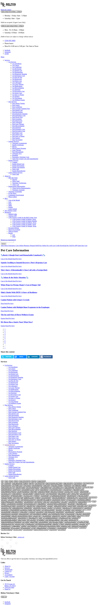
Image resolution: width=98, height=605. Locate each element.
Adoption (36, 495)
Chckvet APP (12, 216)
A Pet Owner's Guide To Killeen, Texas (24, 223)
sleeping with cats (72, 497)
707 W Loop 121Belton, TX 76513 (10, 585)
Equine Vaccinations (18, 167)
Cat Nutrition (16, 89)
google (7, 53)
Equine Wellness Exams (41, 529)
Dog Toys (78, 513)
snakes (24, 525)
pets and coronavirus (57, 491)
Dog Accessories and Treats (54, 483)
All (2, 481)
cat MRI (50, 507)
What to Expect (13, 231)
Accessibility (9, 575)
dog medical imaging (83, 515)
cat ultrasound (21, 505)
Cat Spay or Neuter (18, 95)
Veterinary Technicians (19, 183)
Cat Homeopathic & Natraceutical (56, 503)
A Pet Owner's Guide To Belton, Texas (24, 219)
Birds (37, 489)
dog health (34, 491)
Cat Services (12, 62)
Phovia (14, 146)
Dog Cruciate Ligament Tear (21, 108)
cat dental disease (51, 493)
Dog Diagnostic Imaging (19, 114)
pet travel (58, 509)
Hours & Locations (14, 229)
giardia (31, 483)
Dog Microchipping (18, 126)
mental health (76, 517)
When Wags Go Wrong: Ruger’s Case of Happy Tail (20, 285)
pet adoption (18, 501)
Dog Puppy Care (17, 133)
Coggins (14, 162)
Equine (10, 207)
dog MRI (55, 523)
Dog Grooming (17, 119)
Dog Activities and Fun (8, 487)
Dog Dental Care (17, 110)
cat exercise (36, 515)
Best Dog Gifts (33, 517)
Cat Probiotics (67, 489)
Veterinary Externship (15, 191)
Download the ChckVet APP (69, 245)
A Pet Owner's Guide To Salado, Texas (24, 224)
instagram (8, 52)
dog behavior (92, 497)
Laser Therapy (16, 150)
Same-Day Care (82, 245)
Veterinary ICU (17, 153)
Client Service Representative (21, 188)
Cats (9, 202)
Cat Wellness (72, 501)
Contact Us (8, 571)
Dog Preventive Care (18, 131)
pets (88, 523)
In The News (12, 193)
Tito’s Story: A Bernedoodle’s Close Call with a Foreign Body (24, 270)
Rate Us (4, 597)
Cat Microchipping (18, 88)
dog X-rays (64, 519)
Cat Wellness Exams (18, 100)
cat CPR (4, 499)
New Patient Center (11, 210)
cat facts (63, 515)
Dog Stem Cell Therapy (55, 521)
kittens (61, 523)
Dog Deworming (17, 112)
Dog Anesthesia (23, 513)
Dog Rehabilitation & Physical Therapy (21, 509)
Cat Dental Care (17, 70)
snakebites (83, 527)
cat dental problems (23, 491)
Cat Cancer (15, 65)
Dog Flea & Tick (17, 117)
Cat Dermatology (17, 72)
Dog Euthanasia (6, 485)
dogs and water (68, 483)
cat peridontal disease (58, 499)
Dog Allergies (71, 515)
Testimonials (8, 569)
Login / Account (10, 576)
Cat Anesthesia (16, 63)
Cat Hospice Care (58, 487)
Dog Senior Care (17, 134)
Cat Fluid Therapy (28, 493)
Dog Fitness (15, 511)
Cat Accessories (76, 509)
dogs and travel (25, 527)
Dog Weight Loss (81, 503)
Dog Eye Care (30, 523)
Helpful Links (12, 214)
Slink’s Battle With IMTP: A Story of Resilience (19, 292)
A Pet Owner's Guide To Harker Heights (24, 221)
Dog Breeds (53, 529)
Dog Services (12, 101)
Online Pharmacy (24, 245)
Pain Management (17, 152)
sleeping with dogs (16, 495)
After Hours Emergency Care (10, 245)
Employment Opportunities (16, 186)
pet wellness (59, 511)
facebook (7, 50)
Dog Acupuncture (17, 507)
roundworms (16, 489)
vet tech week (18, 529)
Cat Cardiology (17, 67)
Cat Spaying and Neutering (57, 495)
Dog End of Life (65, 525)
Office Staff (15, 181)
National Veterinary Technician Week (49, 525)
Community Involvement (16, 195)
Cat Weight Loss (17, 485)
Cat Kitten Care (17, 81)
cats (18, 499)
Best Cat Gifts (31, 519)
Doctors (14, 179)
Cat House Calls (6, 507)
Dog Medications (6, 489)
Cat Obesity (66, 509)
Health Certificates (18, 145)
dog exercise (21, 519)
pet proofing (86, 513)
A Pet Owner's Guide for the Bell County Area (22, 217)
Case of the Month (14, 200)
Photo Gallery (12, 197)
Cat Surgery (16, 96)
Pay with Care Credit (53, 245)
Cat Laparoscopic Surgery (9, 519)
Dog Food (46, 485)
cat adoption (92, 505)
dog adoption (41, 503)
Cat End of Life (19, 523)
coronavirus (88, 507)
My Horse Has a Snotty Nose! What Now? (17, 322)
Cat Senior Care (17, 93)
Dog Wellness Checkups (28, 499)
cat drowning (44, 495)
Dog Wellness (31, 505)
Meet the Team (13, 178)
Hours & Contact (6, 9)
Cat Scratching (6, 511)
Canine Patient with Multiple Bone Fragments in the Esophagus (25, 307)
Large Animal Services (15, 172)
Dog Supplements (46, 487)
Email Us (7, 589)
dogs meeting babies (60, 505)
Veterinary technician (7, 523)
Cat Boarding (71, 505)
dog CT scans (15, 527)
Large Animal (12, 209)
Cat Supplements (88, 483)
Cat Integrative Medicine (50, 517)
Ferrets (76, 491)
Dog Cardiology (17, 107)
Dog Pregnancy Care (18, 129)
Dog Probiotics (17, 493)
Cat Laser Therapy (18, 84)
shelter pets (36, 509)
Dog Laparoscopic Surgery (19, 483)
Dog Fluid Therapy (83, 495)
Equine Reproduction (18, 171)
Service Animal (73, 519)
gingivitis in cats (28, 497)
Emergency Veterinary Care (20, 157)
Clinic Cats (15, 184)
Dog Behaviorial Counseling (9, 513)
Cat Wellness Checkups (8, 505)
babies (3, 503)
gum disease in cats (64, 493)
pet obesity (71, 503)
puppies (37, 497)
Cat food (50, 505)
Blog (6, 198)
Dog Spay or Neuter (18, 136)
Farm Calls (15, 169)
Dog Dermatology (6, 497)
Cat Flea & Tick (17, 77)
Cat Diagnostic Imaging (19, 74)
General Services (13, 141)
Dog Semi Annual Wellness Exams (21, 515)
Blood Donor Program (19, 148)
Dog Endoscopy (41, 505)
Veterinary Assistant (18, 190)
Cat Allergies (79, 511)
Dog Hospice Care (78, 489)
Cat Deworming (39, 483)
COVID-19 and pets (70, 521)
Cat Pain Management (32, 487)
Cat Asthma (57, 507)
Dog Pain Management (58, 497)
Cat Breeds (5, 509)
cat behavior (38, 501)
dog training (55, 515)
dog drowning (84, 491)
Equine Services (13, 160)
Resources (8, 212)
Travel (33, 527)
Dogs (10, 204)
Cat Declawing (16, 69)
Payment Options (13, 228)
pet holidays (61, 529)
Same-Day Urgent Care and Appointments (25, 159)
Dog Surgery (16, 138)
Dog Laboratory (17, 122)
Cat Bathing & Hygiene (83, 499)
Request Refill (34, 245)
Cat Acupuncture (85, 493)
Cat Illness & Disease (48, 509)
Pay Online (43, 245)
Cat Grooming (83, 497)
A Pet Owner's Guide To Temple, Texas (24, 226)
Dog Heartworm (17, 121)
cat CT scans (86, 509)
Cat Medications (17, 86)
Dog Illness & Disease (71, 523)
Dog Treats (24, 511)
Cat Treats (26, 521)
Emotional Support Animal (9, 517)
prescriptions (44, 489)
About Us (8, 176)
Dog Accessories (78, 507)
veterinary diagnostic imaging (38, 513)
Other (10, 205)
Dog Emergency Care (18, 115)
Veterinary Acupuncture (19, 143)
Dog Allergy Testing (18, 103)
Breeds (10, 233)
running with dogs (88, 487)
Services (7, 60)
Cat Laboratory (17, 82)
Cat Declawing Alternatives (56, 513)
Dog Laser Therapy (18, 124)
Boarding (15, 155)
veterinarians (51, 527)
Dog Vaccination (17, 140)
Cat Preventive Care (18, 91)
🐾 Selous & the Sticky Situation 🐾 (14, 277)
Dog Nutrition (16, 127)
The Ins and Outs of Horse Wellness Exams (17, 315)
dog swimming (20, 487)
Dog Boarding (5, 527)
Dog (40, 517)
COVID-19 (32, 511)
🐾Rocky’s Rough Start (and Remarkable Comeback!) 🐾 (23, 255)
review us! (20, 537)
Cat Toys (82, 523)
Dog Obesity (27, 507)
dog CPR (46, 501)
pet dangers (40, 519)
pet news (78, 487)
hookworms (67, 485)
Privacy (7, 573)
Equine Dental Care (18, 164)
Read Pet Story (17, 259)
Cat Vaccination (17, 98)
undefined (8, 483)
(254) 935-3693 (10, 41)
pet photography (37, 485)
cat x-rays (64, 501)
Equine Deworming (18, 165)
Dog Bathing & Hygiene (52, 519)
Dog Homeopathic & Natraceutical (11, 521)
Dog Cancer (16, 105)
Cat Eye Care (68, 491)
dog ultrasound (71, 495)
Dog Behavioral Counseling (43, 523)
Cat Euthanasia (27, 529)
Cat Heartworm (17, 79)
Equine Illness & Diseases (79, 525)
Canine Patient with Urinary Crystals (15, 300)
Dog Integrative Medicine (9, 491)
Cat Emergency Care (18, 76)
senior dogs (75, 493)
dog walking (33, 521)
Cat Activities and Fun (39, 507)
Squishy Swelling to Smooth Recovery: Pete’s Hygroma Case (24, 263)
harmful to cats (71, 499)
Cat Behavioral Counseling (14, 503)
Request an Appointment (8, 240)
